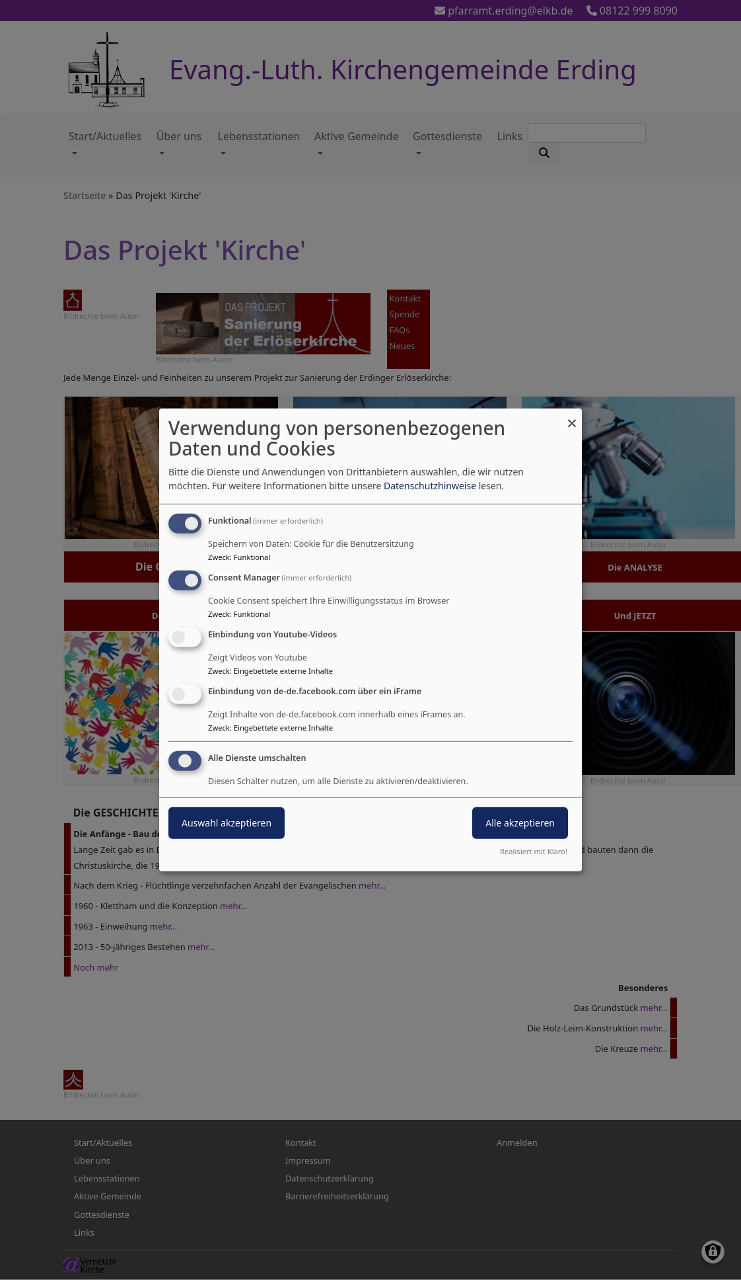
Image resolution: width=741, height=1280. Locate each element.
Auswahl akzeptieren (226, 822)
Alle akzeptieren (520, 822)
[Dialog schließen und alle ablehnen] (572, 417)
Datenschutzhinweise (430, 485)
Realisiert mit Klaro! (533, 851)
